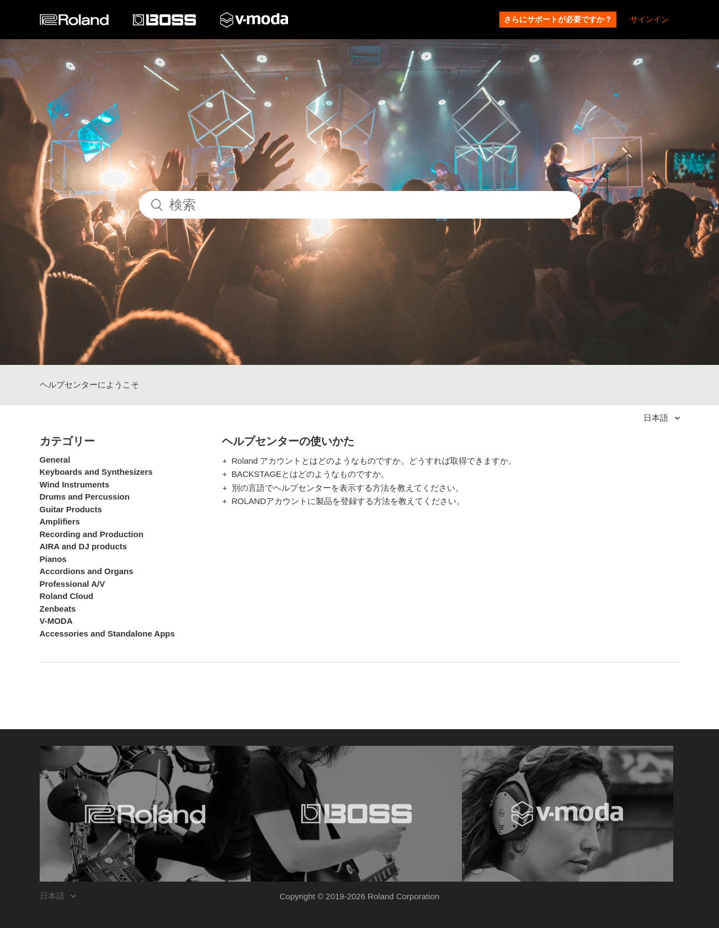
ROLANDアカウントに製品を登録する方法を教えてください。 (348, 501)
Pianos (53, 559)
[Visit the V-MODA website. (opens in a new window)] (567, 814)
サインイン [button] (649, 19)
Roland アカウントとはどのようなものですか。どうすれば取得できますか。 (374, 460)
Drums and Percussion (85, 496)
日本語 (656, 417)
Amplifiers (60, 521)
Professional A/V (72, 583)
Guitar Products (71, 509)
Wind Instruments (75, 484)
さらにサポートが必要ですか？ (558, 19)
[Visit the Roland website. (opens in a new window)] (145, 814)
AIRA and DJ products (83, 546)
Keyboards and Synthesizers (96, 471)
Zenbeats (58, 608)
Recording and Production (91, 534)
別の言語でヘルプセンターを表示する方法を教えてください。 (348, 487)
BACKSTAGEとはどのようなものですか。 (311, 474)
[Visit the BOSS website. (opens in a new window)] (356, 814)
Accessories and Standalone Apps (107, 633)
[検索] (359, 205)
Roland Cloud (67, 596)
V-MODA (56, 620)
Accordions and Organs (87, 571)
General (55, 459)
